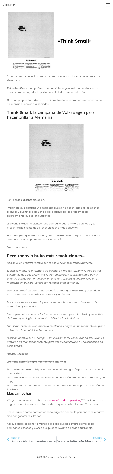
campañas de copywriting (65, 400)
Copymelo (10, 4)
